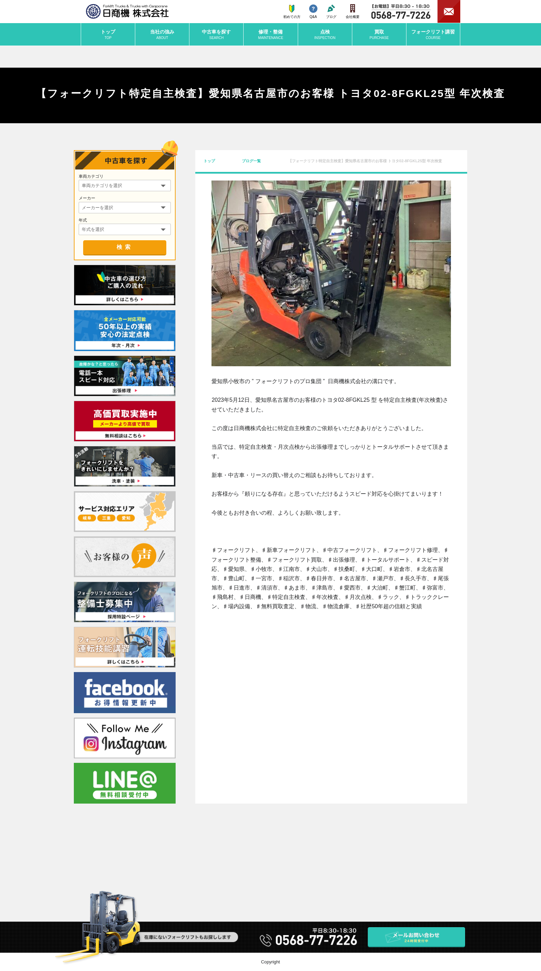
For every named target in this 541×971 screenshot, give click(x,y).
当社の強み (162, 34)
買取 (379, 34)
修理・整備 (270, 34)
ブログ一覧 (251, 161)
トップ (108, 34)
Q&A (313, 11)
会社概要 (353, 11)
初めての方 (292, 12)
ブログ (331, 11)
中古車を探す (216, 34)
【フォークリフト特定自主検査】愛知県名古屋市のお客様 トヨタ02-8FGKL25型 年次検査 (365, 161)
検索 (125, 247)
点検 (325, 34)
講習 (433, 34)
